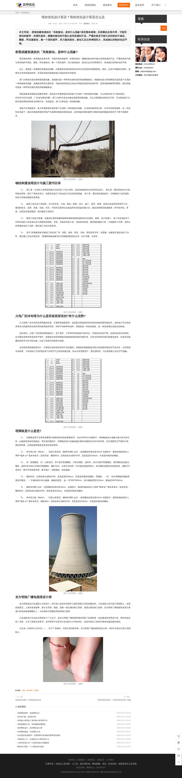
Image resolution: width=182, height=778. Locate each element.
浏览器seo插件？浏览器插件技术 (28, 700)
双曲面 (36, 690)
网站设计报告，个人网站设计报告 (29, 747)
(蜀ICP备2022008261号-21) (111, 772)
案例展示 (111, 5)
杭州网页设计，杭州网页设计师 (28, 728)
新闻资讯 (126, 5)
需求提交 (100, 760)
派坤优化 (71, 760)
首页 (82, 5)
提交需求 (141, 5)
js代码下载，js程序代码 (25, 717)
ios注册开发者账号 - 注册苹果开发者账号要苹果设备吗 (37, 735)
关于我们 (156, 5)
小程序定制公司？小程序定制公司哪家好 (32, 743)
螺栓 (23, 690)
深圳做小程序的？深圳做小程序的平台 (31, 720)
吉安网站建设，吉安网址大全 (28, 732)
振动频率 (30, 690)
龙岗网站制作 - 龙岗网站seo (27, 713)
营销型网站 (96, 5)
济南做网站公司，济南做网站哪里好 (30, 724)
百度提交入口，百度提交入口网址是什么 (32, 739)
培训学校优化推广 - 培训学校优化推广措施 (114, 700)
